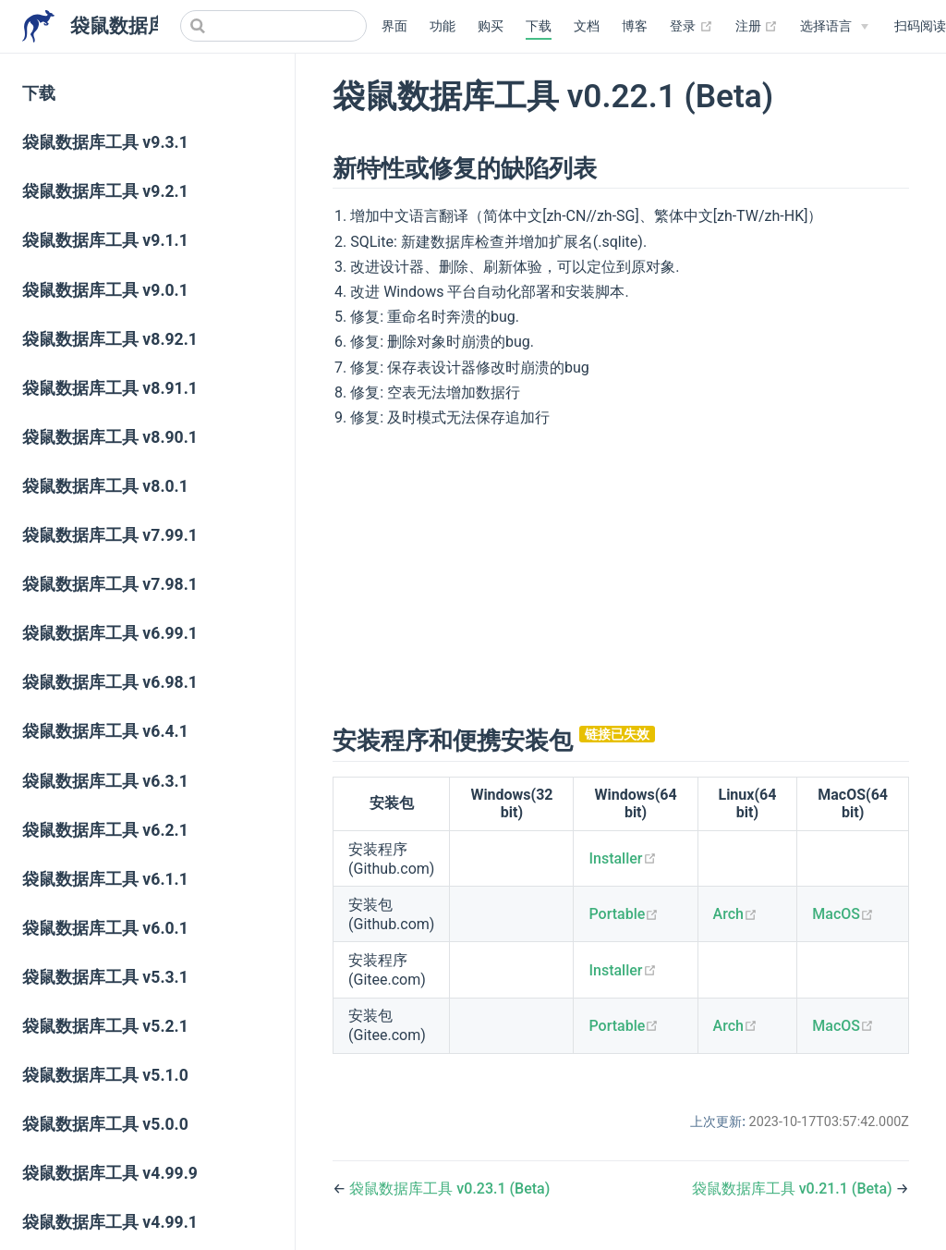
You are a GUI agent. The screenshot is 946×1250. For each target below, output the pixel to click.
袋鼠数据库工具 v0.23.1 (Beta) (449, 1188)
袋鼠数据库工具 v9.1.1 (105, 240)
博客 (635, 26)
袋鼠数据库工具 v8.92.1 (110, 339)
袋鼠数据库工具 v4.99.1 (110, 1222)
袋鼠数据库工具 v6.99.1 (110, 633)
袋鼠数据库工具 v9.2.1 (105, 191)
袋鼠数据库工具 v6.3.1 (105, 781)
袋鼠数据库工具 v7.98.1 (110, 584)
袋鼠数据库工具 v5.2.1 (105, 1026)
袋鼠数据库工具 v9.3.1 (105, 142)
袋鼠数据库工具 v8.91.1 (110, 388)
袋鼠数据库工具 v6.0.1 (105, 928)
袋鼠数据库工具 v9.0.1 (105, 290)
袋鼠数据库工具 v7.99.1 (110, 535)
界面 (394, 26)
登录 (691, 27)
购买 (490, 26)
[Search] (273, 26)
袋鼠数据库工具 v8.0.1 (105, 486)
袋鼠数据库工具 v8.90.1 (110, 437)
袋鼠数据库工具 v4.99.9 (110, 1173)
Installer (622, 858)
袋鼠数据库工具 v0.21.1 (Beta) (794, 1188)
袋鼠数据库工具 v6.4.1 (105, 731)
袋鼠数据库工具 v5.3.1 (105, 977)
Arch (735, 914)
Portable (623, 914)
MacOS (843, 914)
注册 (757, 27)
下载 (539, 26)
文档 (587, 26)
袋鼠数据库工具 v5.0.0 (105, 1124)
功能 (442, 26)
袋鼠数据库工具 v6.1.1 (105, 879)
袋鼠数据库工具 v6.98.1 (110, 682)
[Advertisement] (621, 574)
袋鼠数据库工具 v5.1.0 (105, 1075)
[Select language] (834, 27)
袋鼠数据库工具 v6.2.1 (105, 830)
